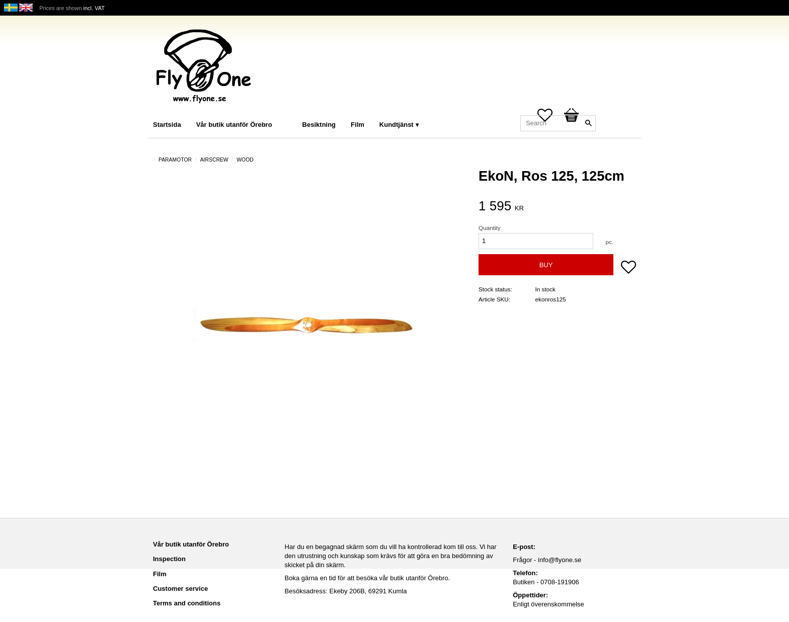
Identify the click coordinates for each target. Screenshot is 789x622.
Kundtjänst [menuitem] (396, 124)
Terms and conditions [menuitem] (186, 603)
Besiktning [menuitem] (319, 124)
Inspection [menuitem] (169, 559)
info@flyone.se (559, 560)
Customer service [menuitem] (180, 588)
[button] (628, 268)
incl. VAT (94, 8)
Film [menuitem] (357, 124)
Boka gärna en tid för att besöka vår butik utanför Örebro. (367, 578)
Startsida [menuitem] (167, 124)
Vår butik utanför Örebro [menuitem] (234, 124)
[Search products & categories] (558, 123)
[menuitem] (289, 111)
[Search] (588, 123)
